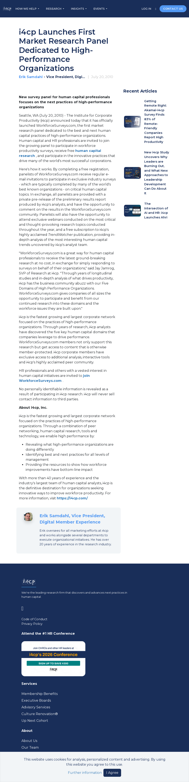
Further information (85, 773)
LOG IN (146, 8)
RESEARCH (54, 8)
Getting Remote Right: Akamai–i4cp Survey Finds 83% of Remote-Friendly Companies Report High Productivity (155, 121)
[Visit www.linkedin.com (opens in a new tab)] (24, 607)
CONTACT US (173, 8)
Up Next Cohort (34, 721)
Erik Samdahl (31, 77)
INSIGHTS (78, 8)
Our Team (30, 747)
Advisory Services (35, 707)
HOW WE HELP (26, 8)
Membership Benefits (39, 694)
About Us (29, 741)
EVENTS (99, 8)
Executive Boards (36, 700)
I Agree (112, 773)
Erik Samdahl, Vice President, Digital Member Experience (72, 519)
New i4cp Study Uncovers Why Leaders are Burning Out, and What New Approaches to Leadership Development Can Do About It (156, 172)
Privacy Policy (31, 624)
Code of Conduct (34, 619)
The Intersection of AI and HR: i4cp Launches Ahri (156, 210)
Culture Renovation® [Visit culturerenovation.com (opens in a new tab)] (39, 714)
